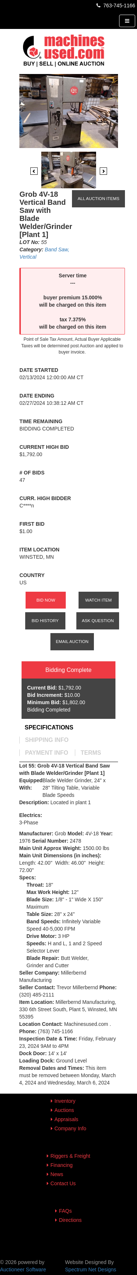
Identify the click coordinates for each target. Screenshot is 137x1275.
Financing (61, 1165)
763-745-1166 (115, 5)
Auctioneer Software (23, 1269)
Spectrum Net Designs (90, 1269)
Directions (70, 1220)
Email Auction (72, 641)
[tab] (49, 727)
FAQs (65, 1211)
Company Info (70, 1128)
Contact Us (63, 1183)
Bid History (45, 620)
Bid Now (46, 600)
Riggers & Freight (70, 1156)
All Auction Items (98, 198)
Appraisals (66, 1119)
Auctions (64, 1110)
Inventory (65, 1101)
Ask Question (98, 620)
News (56, 1174)
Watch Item (98, 600)
